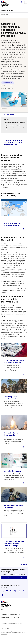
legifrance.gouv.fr (5, 617)
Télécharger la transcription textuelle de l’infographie (12, 224)
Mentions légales (4, 626)
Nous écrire (21, 626)
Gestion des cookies (6, 628)
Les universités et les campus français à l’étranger (15, 122)
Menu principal (25, 2)
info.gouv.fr (4, 614)
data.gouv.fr (16, 617)
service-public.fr (14, 614)
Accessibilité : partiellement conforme (14, 623)
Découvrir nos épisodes (14, 578)
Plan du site (3, 623)
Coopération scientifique (7, 82)
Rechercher (21, 2)
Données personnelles (13, 626)
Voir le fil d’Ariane (4, 14)
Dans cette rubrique (9, 114)
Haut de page (23, 564)
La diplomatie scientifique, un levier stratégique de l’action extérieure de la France (13, 142)
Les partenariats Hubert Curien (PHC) (12, 125)
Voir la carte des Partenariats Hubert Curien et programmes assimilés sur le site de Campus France (13, 290)
